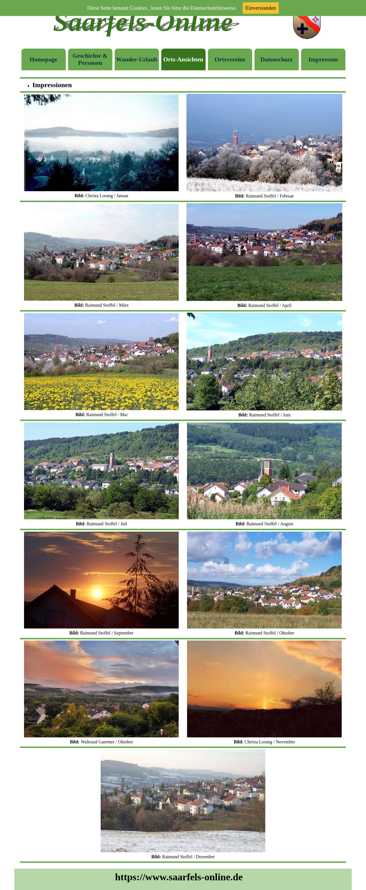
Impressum (323, 59)
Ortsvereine (229, 59)
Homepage (43, 59)
